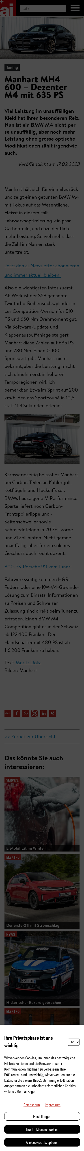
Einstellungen (42, 1116)
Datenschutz (32, 1104)
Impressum (52, 1104)
